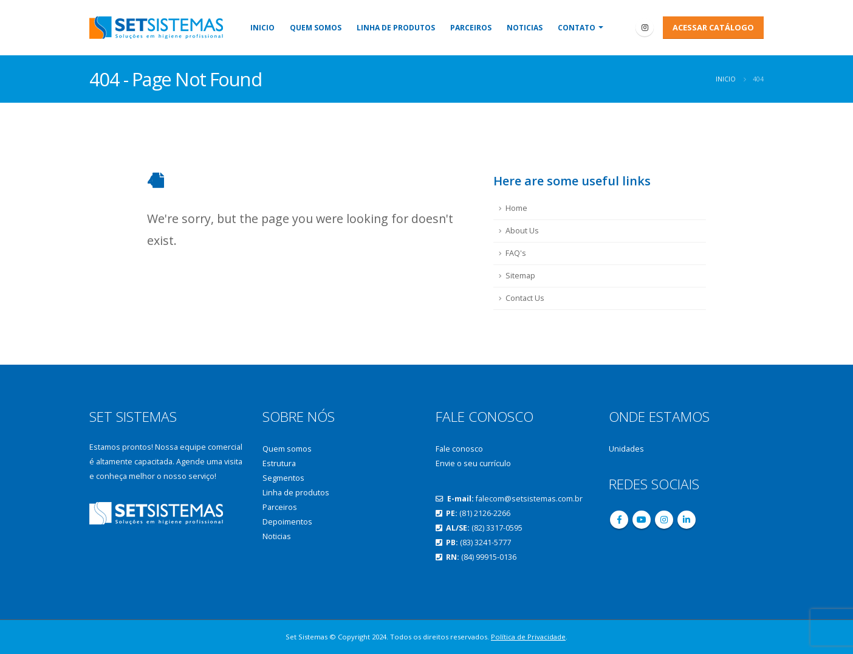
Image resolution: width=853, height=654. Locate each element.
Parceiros (471, 27)
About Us (522, 230)
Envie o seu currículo (473, 463)
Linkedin (686, 520)
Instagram (664, 520)
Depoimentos (287, 522)
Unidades (626, 449)
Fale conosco (459, 449)
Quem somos (315, 27)
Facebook (619, 520)
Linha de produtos (396, 27)
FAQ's (515, 253)
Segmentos (283, 478)
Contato (576, 27)
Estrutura (279, 463)
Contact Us (524, 298)
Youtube (641, 520)
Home (516, 208)
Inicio (262, 27)
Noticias (525, 27)
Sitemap (520, 275)
